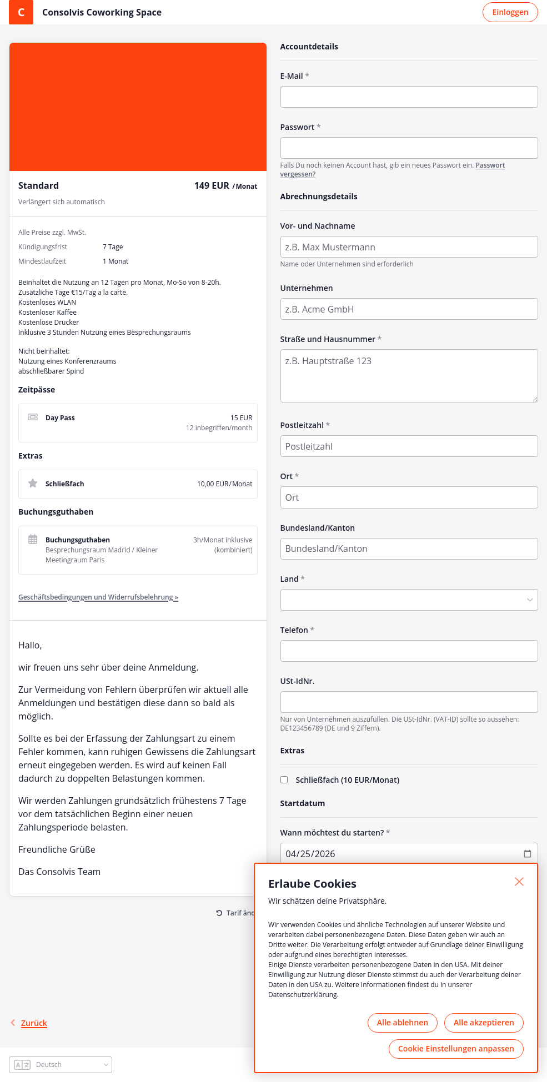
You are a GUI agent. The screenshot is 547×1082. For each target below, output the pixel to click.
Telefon (294, 630)
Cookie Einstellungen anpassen (456, 1048)
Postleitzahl (302, 425)
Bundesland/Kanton (317, 527)
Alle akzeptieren (484, 1022)
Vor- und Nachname (317, 225)
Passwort (297, 127)
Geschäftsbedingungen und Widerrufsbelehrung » (98, 597)
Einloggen (510, 12)
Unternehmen (306, 288)
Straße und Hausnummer (328, 339)
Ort (286, 476)
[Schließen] (519, 881)
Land (289, 578)
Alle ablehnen (402, 1022)
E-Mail (291, 76)
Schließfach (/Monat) (348, 779)
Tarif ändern (247, 913)
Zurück (28, 1023)
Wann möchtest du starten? (332, 832)
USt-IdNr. (297, 681)
